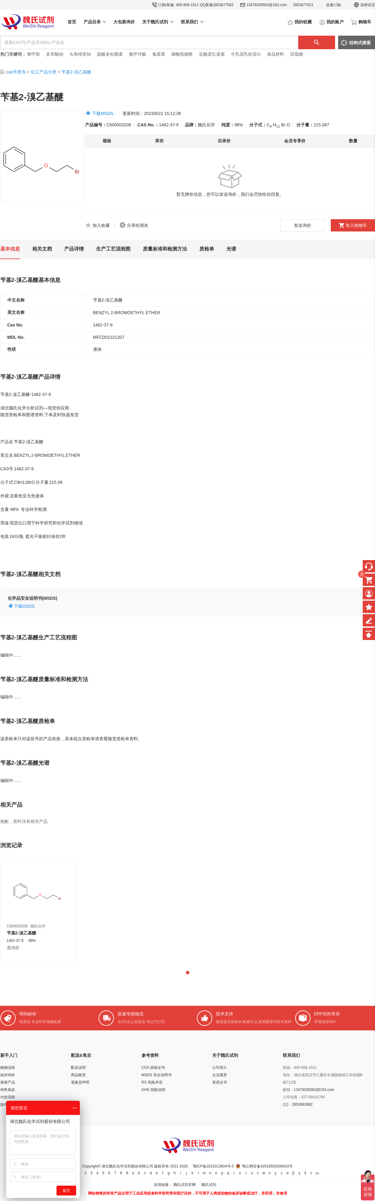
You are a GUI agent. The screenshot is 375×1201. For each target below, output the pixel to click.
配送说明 (78, 1067)
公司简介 (219, 1067)
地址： (288, 1075)
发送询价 (302, 225)
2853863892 (302, 1104)
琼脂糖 (296, 54)
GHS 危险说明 (153, 1090)
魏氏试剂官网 (185, 1185)
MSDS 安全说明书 (157, 1075)
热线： (288, 1067)
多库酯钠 (55, 54)
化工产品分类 (44, 71)
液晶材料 (275, 54)
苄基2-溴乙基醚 (76, 71)
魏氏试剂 (208, 1185)
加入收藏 (101, 225)
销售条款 (7, 1090)
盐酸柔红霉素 (212, 54)
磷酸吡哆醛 (182, 54)
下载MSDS (102, 113)
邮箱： (288, 1090)
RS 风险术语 (152, 1082)
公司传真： (292, 1097)
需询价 (13, 947)
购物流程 (7, 1067)
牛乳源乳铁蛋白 (246, 54)
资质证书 (219, 1082)
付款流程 (7, 1097)
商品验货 (78, 1075)
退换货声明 (80, 1082)
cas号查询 (16, 71)
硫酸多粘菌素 (110, 54)
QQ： (287, 1104)
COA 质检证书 (153, 1067)
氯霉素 (158, 54)
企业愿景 (219, 1075)
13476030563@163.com (266, 5)
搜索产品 (7, 1082)
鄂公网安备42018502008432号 (267, 1166)
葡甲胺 (33, 54)
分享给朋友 (137, 225)
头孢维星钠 (80, 54)
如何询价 (7, 1075)
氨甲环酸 (137, 54)
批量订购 (333, 5)
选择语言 (364, 5)
